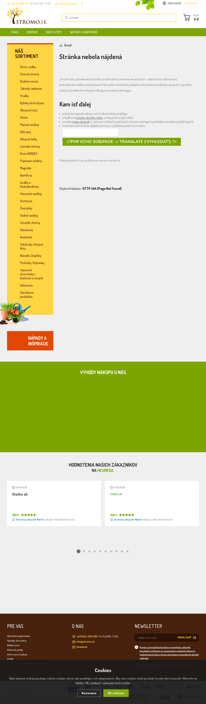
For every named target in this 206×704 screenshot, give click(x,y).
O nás (15, 32)
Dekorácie (26, 285)
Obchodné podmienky (18, 636)
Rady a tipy (54, 32)
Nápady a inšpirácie (84, 32)
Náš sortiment (26, 53)
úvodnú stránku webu (89, 118)
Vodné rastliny (29, 215)
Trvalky (24, 96)
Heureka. (105, 470)
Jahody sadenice (31, 89)
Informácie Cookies (17, 654)
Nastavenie (89, 693)
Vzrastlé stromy (30, 223)
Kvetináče (26, 237)
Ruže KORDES (28, 154)
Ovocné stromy (29, 74)
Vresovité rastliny (31, 194)
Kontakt (32, 32)
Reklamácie (13, 645)
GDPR (10, 659)
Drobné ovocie (29, 81)
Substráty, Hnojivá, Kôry (31, 246)
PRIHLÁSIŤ (184, 637)
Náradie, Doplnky (30, 256)
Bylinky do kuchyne (32, 103)
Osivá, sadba (28, 67)
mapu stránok (81, 122)
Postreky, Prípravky (32, 263)
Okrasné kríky (28, 139)
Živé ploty (26, 208)
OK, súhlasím (116, 693)
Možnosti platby (15, 649)
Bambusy (26, 175)
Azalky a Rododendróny (29, 185)
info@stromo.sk (67, 3)
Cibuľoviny (26, 230)
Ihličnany (25, 132)
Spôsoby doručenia (17, 640)
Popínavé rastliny (31, 161)
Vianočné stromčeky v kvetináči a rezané (31, 274)
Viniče (24, 117)
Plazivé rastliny (29, 125)
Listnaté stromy (30, 146)
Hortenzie (26, 201)
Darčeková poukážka (27, 295)
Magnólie (25, 168)
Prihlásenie (174, 3)
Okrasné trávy (29, 110)
